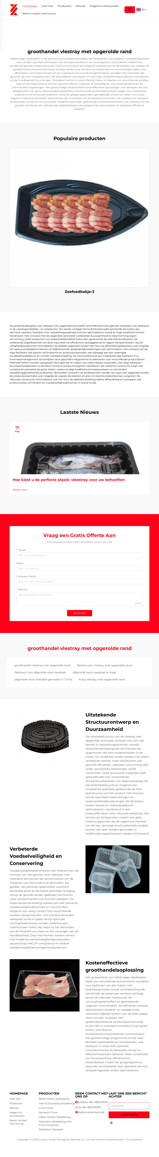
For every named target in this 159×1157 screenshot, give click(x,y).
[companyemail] (93, 1112)
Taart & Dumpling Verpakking (56, 1103)
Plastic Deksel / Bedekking (55, 1117)
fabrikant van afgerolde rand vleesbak (40, 672)
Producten (64, 5)
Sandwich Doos (48, 1112)
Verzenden (79, 613)
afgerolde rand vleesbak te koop (94, 672)
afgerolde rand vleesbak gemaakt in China (43, 679)
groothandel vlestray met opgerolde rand (42, 665)
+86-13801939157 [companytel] (98, 1102)
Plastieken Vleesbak (51, 1129)
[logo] (14, 9)
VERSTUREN (129, 1114)
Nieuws (80, 5)
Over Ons (47, 5)
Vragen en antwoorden (104, 5)
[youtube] (111, 1123)
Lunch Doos (46, 1108)
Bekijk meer (20, 489)
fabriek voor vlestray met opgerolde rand (104, 665)
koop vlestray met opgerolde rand (102, 679)
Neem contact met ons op (39, 13)
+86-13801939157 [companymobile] (91, 1107)
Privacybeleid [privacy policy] (134, 1139)
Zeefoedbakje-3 (79, 291)
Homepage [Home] (29, 5)
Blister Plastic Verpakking (54, 1098)
